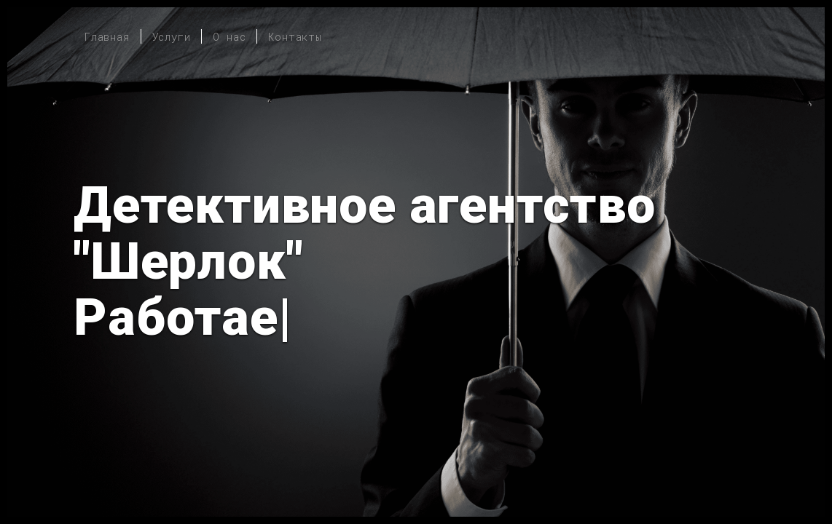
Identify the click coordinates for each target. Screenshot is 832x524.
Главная (107, 37)
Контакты (294, 37)
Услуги (171, 37)
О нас (229, 37)
